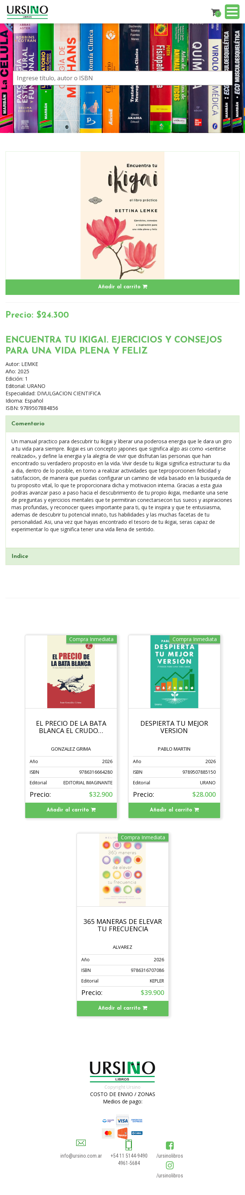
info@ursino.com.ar (81, 1156)
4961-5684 (129, 1163)
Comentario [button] (28, 424)
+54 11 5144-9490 (129, 1156)
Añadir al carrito (122, 287)
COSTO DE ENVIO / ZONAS (122, 1094)
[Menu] (232, 13)
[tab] (122, 424)
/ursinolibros (169, 1156)
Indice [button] (19, 556)
